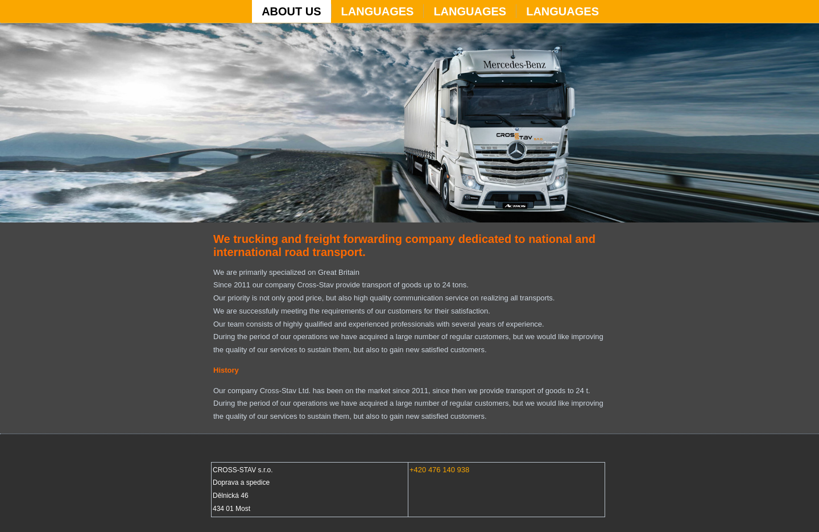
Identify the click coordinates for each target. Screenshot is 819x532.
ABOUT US (291, 11)
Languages (377, 11)
